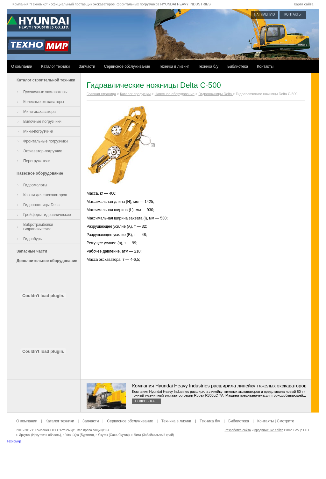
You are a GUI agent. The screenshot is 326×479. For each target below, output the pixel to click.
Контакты (265, 66)
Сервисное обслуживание (127, 66)
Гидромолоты (35, 185)
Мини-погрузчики (38, 131)
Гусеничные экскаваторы (45, 92)
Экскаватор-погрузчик (42, 151)
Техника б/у (208, 66)
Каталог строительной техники (46, 80)
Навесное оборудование (40, 173)
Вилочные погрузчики (42, 121)
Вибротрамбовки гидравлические (38, 226)
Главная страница (101, 94)
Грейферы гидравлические (47, 214)
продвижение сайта (268, 430)
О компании (21, 66)
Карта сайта (303, 4)
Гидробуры (33, 239)
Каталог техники (55, 66)
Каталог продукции (135, 94)
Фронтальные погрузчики (45, 141)
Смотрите (285, 421)
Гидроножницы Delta (41, 205)
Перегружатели (36, 161)
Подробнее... (146, 401)
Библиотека (237, 66)
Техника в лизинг (174, 66)
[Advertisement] (163, 464)
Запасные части (32, 251)
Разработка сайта (237, 430)
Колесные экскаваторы (43, 102)
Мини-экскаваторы (39, 111)
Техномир (14, 441)
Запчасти (87, 66)
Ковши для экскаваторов (45, 195)
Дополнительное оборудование (47, 261)
